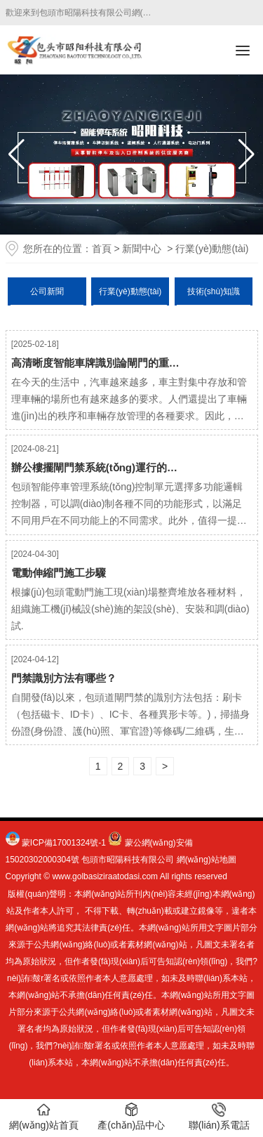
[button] (246, 154)
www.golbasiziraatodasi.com (105, 876)
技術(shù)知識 (213, 291)
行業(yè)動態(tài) (130, 291)
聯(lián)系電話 (219, 1117)
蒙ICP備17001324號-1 (64, 843)
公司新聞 (47, 291)
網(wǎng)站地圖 (206, 860)
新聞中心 (141, 248)
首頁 (102, 248)
